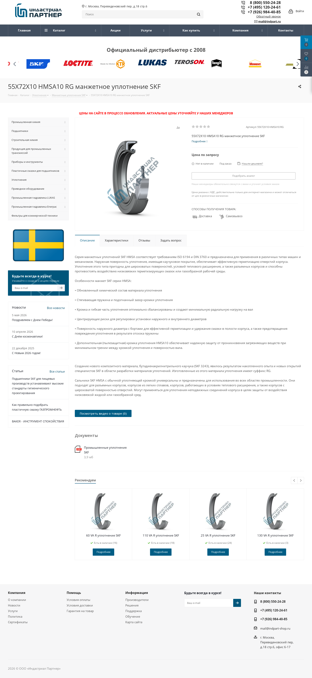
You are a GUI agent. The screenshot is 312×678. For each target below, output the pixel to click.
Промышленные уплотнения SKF (105, 449)
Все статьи (57, 371)
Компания (16, 593)
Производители (137, 600)
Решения (131, 605)
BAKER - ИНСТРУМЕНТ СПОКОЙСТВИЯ (38, 421)
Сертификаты (18, 622)
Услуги (13, 611)
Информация (136, 593)
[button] (297, 64)
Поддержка (133, 611)
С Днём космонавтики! (27, 336)
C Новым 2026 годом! (26, 353)
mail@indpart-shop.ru (275, 628)
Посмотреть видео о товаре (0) (103, 413)
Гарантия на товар (80, 611)
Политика (15, 616)
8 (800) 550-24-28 (273, 601)
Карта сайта (133, 622)
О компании (17, 600)
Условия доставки (80, 605)
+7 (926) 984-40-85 (264, 12)
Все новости (56, 308)
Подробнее (103, 552)
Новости (14, 605)
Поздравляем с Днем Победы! (32, 320)
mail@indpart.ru (269, 21)
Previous (294, 480)
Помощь (74, 593)
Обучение (132, 616)
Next (300, 480)
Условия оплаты (78, 600)
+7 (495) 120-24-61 (264, 7)
